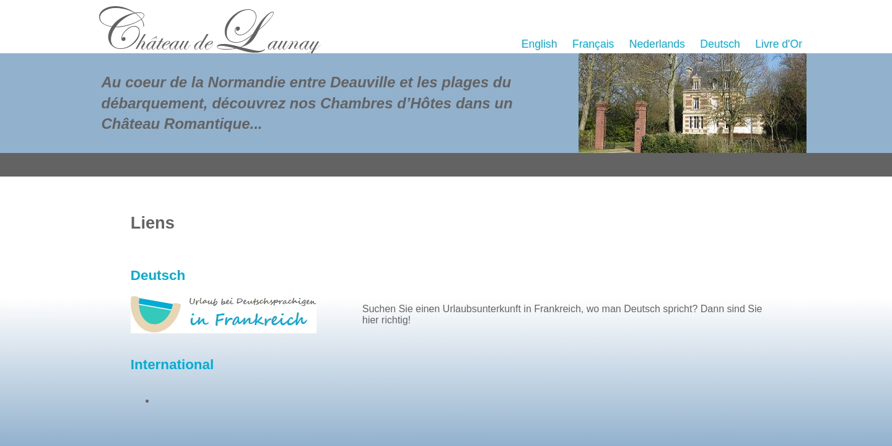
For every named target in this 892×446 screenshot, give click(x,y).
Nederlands (657, 44)
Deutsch (720, 44)
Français (593, 44)
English (540, 44)
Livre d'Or (778, 44)
